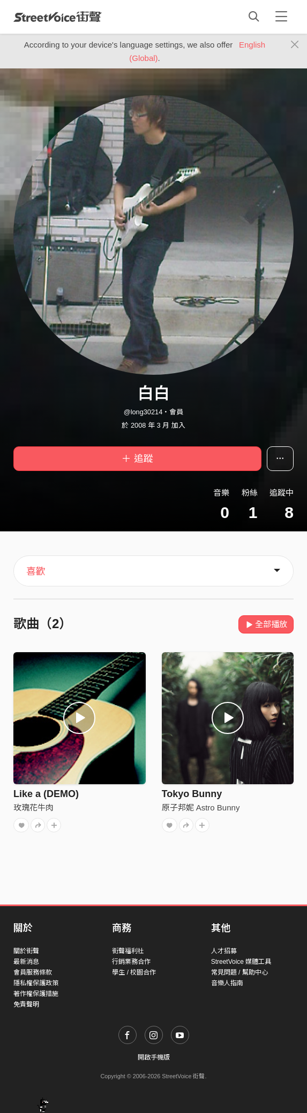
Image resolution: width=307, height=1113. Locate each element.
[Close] (295, 44)
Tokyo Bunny (192, 794)
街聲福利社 (128, 951)
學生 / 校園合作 (134, 972)
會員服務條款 (32, 972)
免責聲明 (26, 1004)
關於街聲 (26, 951)
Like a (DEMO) (46, 794)
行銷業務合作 (131, 961)
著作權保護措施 (35, 994)
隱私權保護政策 (35, 983)
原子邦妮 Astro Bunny (201, 807)
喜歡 (36, 571)
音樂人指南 (227, 983)
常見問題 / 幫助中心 (239, 972)
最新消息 (26, 961)
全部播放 (266, 624)
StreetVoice (57, 16)
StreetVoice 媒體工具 (241, 961)
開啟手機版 (154, 1057)
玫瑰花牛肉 (33, 807)
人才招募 (224, 951)
